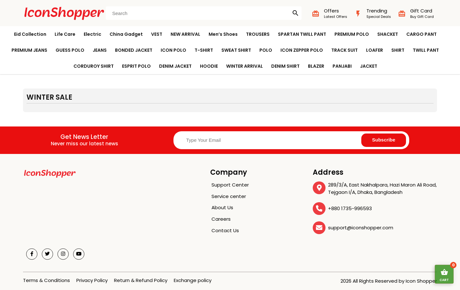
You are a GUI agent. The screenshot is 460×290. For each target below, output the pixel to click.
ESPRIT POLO (136, 66)
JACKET (368, 66)
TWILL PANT (426, 50)
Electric (92, 34)
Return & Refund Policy (140, 280)
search (295, 13)
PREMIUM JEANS (29, 50)
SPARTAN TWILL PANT (302, 34)
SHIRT (397, 50)
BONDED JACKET (133, 50)
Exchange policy (192, 280)
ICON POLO (173, 50)
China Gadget (126, 34)
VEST (156, 34)
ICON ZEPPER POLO (301, 50)
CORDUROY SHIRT (93, 66)
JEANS (100, 50)
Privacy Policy (92, 280)
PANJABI (342, 66)
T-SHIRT (204, 50)
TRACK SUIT (344, 50)
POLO (265, 50)
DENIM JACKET (175, 66)
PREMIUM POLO (351, 34)
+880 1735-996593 (350, 208)
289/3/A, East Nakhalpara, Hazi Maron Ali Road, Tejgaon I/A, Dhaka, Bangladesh (382, 188)
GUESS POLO (70, 50)
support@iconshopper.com (360, 227)
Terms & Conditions (46, 280)
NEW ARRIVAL (185, 34)
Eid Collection (30, 34)
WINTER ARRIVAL (244, 66)
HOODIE (209, 66)
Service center (228, 196)
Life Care (65, 34)
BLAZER (316, 66)
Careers (221, 219)
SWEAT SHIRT (236, 50)
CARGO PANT (421, 34)
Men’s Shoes (223, 34)
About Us (222, 207)
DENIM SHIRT (285, 66)
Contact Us (225, 230)
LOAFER (374, 50)
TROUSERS (258, 34)
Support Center (230, 184)
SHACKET (387, 34)
